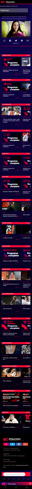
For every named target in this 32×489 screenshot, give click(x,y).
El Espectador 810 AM (14, 448)
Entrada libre (19, 7)
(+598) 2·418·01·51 (6, 453)
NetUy (9, 459)
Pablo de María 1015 (7, 450)
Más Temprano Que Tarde (8, 7)
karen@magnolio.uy (21, 455)
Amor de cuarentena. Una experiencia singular (14, 12)
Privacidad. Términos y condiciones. (10, 461)
